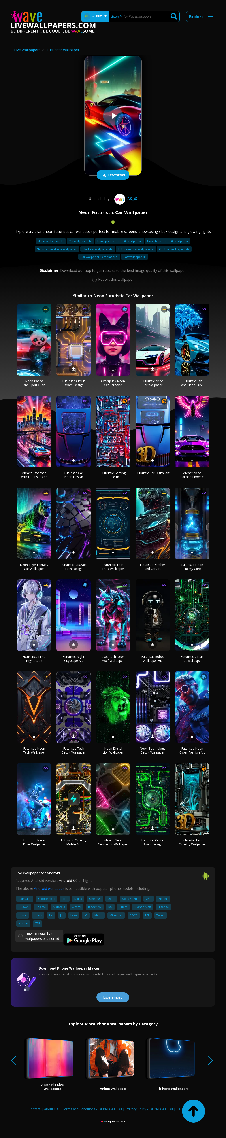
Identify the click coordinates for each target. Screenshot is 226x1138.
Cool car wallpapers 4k (174, 249)
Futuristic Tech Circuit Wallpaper (73, 750)
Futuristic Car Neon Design (73, 475)
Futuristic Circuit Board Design (73, 383)
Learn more (112, 997)
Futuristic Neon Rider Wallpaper (34, 842)
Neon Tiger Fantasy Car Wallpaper (34, 567)
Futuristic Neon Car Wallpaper (153, 383)
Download (113, 175)
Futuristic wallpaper (63, 49)
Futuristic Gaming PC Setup (113, 475)
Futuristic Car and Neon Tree (192, 383)
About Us (51, 1109)
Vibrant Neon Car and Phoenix (192, 475)
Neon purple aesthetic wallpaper (119, 241)
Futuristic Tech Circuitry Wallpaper (192, 842)
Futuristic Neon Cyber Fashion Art (192, 750)
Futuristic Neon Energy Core (192, 567)
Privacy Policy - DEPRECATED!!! (149, 1109)
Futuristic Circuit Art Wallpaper (192, 658)
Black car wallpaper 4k (98, 249)
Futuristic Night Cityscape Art (73, 658)
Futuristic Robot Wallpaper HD (152, 658)
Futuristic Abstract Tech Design (74, 567)
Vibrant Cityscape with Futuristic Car (34, 475)
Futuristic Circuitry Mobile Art (73, 842)
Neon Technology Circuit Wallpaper (152, 750)
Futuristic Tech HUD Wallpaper (113, 567)
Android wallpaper (49, 888)
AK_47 (125, 198)
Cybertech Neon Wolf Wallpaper (113, 658)
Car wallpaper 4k (80, 241)
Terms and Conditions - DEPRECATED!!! (92, 1109)
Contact (34, 1109)
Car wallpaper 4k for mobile (99, 257)
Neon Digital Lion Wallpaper (113, 750)
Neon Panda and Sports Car (34, 383)
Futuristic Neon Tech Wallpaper (34, 750)
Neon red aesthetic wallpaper (57, 249)
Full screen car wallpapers (136, 249)
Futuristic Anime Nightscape (34, 658)
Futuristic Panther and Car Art (152, 567)
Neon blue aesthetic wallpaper (167, 241)
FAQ (180, 1109)
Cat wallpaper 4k (134, 257)
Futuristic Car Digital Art (153, 473)
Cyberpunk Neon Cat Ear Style (113, 383)
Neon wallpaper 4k (51, 241)
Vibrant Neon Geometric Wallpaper (113, 842)
